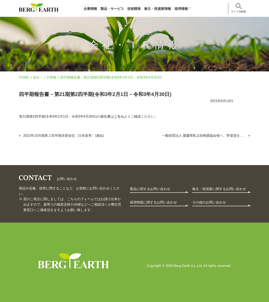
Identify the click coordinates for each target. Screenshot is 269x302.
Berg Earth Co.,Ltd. (73, 260)
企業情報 (90, 9)
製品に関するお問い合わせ (150, 189)
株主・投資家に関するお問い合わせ (219, 189)
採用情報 (181, 9)
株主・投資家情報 (157, 9)
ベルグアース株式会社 (38, 7)
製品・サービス (112, 9)
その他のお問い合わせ (209, 202)
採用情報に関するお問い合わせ (153, 202)
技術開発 (134, 9)
